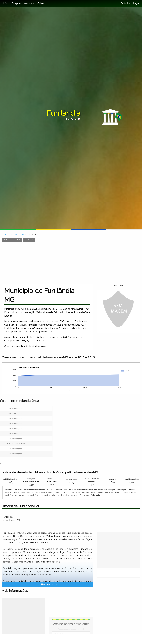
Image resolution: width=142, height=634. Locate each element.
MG (22, 234)
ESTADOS (14, 234)
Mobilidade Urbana (125, 479)
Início (5, 3)
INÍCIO (4, 234)
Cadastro (125, 3)
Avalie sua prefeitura (34, 3)
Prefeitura (7, 240)
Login (136, 3)
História (17, 240)
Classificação (29, 240)
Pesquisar (16, 3)
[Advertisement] (68, 263)
